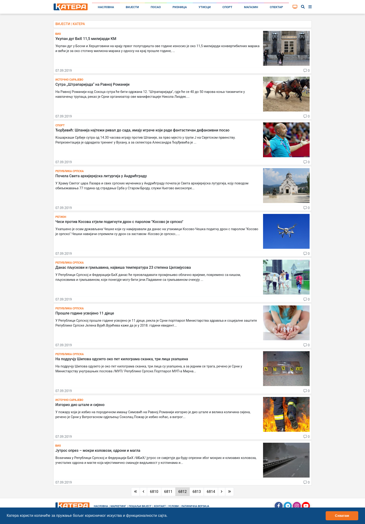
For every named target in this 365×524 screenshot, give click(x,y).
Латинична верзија (195, 506)
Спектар (276, 7)
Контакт (160, 506)
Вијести (132, 7)
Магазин (251, 7)
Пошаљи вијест (140, 506)
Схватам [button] (342, 515)
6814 (211, 491)
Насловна (106, 7)
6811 (168, 491)
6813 (197, 491)
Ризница (179, 7)
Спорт (227, 7)
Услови (173, 506)
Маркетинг (118, 506)
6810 (154, 491)
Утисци (205, 7)
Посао (156, 7)
